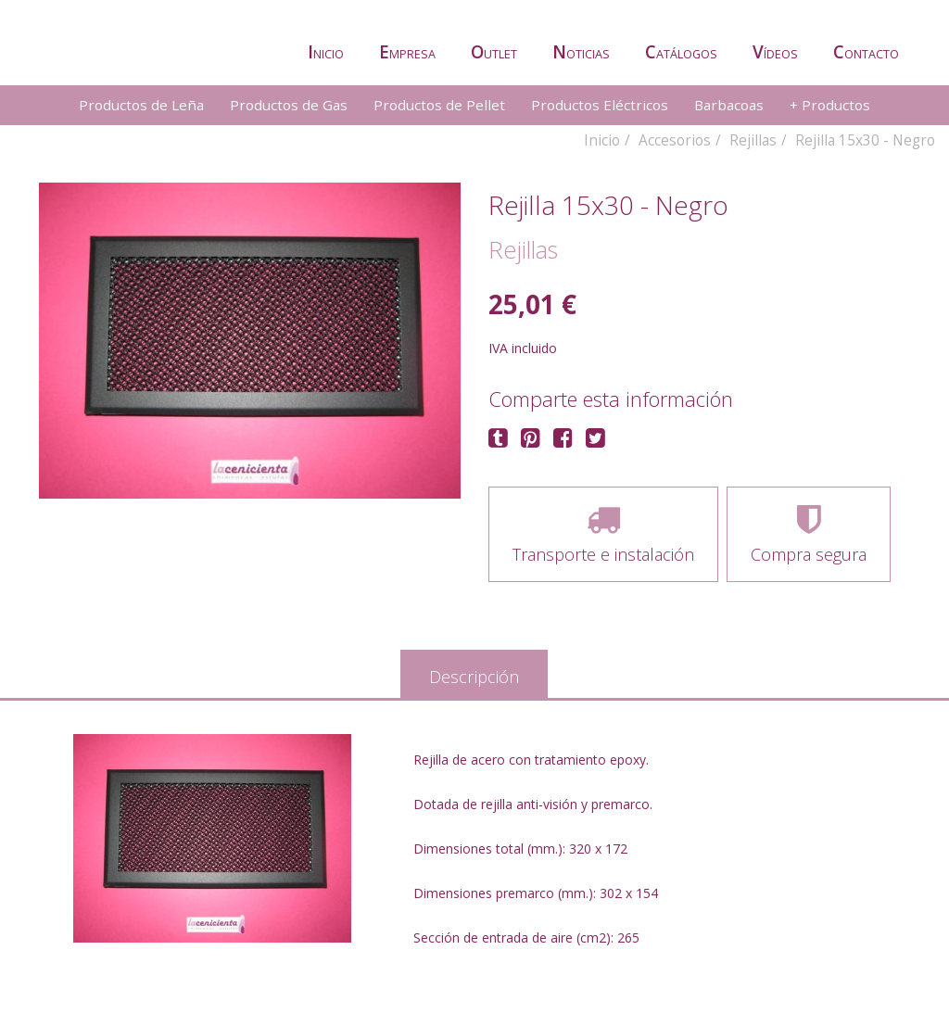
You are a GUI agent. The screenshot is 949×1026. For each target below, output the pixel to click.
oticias (581, 52)
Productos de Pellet (439, 104)
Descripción (474, 676)
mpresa (407, 52)
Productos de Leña (141, 104)
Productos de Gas (289, 104)
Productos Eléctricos (599, 104)
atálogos (681, 52)
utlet (494, 52)
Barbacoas (729, 104)
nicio (326, 52)
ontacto (866, 52)
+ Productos (830, 104)
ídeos (775, 52)
